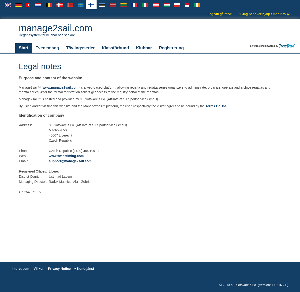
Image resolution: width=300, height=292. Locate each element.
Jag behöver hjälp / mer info (264, 14)
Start (23, 48)
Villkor (39, 268)
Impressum (20, 268)
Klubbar (144, 48)
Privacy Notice (59, 268)
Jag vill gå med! (220, 14)
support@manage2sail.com (70, 161)
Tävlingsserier (80, 48)
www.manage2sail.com (61, 87)
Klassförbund (115, 48)
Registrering (171, 48)
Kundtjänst (84, 268)
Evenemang (47, 48)
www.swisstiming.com (66, 156)
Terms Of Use (216, 106)
